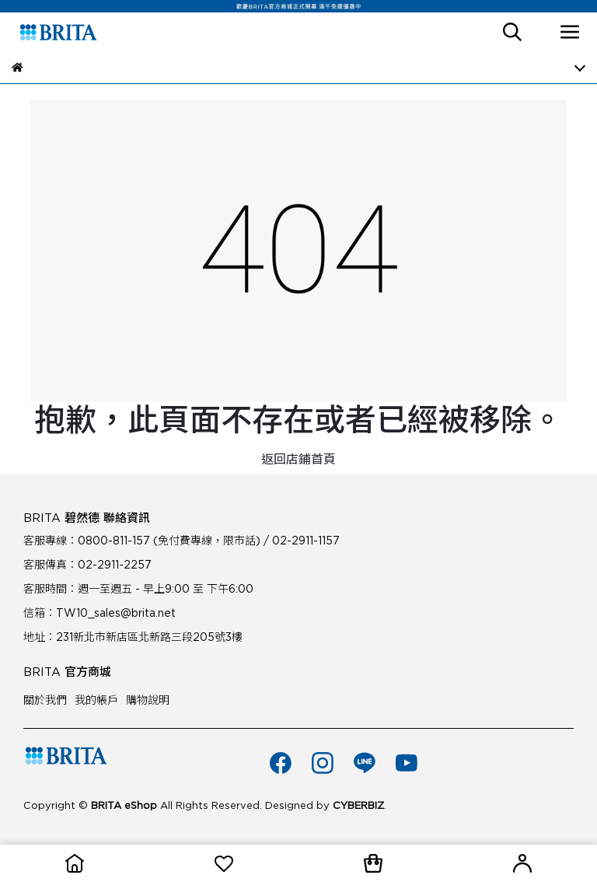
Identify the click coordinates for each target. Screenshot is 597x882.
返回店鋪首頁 (298, 459)
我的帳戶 (96, 700)
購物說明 (147, 700)
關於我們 (45, 700)
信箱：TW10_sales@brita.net (99, 613)
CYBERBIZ (358, 805)
